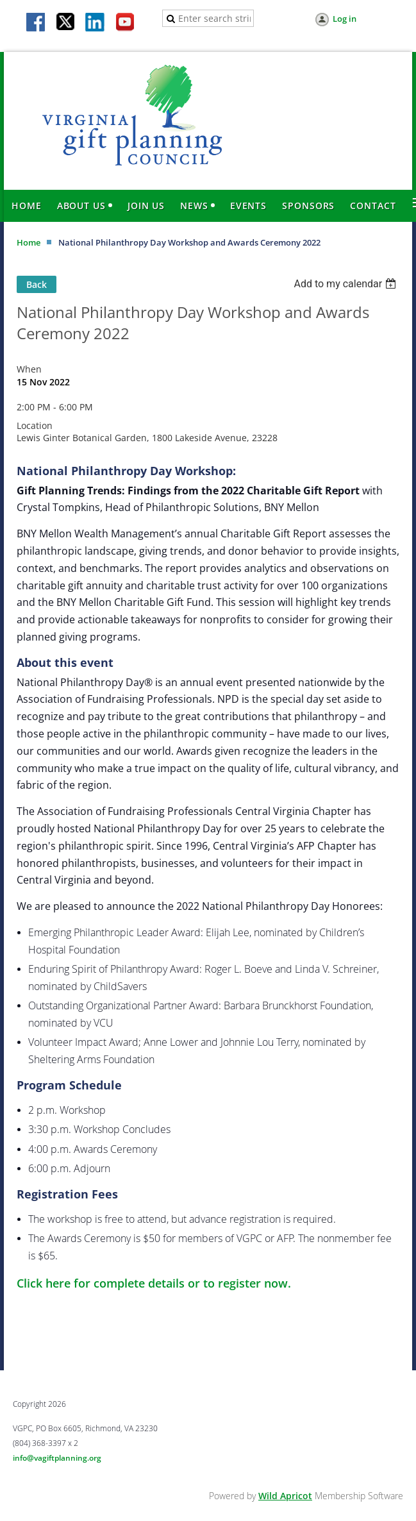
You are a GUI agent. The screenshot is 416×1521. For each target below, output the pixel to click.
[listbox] (346, 284)
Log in (344, 18)
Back (36, 284)
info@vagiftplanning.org (57, 1457)
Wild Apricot (285, 1496)
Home (28, 242)
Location (35, 425)
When (29, 369)
